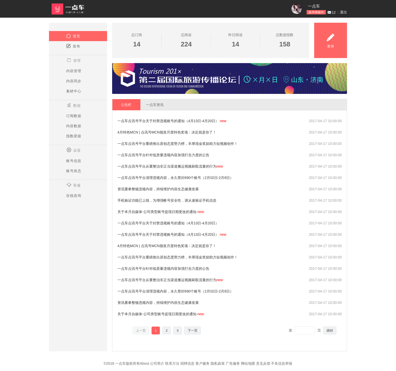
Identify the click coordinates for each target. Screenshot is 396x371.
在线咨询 (73, 196)
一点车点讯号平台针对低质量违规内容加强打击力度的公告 (163, 155)
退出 (343, 12)
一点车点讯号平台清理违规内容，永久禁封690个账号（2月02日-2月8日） (175, 178)
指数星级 (73, 136)
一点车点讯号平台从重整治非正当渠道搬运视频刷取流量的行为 (170, 166)
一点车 (314, 6)
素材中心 (73, 91)
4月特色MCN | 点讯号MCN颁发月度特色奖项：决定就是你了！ (166, 132)
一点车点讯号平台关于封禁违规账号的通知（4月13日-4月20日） (171, 121)
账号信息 (73, 161)
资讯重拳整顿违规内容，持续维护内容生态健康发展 (158, 189)
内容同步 (73, 81)
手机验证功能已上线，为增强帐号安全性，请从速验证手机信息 (166, 200)
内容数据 (73, 126)
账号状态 (73, 171)
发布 (73, 46)
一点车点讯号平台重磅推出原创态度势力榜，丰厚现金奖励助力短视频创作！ (177, 144)
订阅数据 (73, 116)
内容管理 (73, 71)
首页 (73, 36)
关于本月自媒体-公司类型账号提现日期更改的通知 (160, 212)
